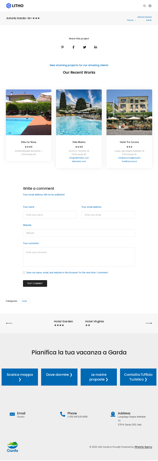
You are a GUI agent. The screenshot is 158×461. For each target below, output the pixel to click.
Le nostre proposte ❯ (98, 377)
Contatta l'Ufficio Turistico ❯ (138, 377)
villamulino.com (79, 161)
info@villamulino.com (79, 158)
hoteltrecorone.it (129, 161)
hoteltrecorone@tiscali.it (129, 158)
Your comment (31, 243)
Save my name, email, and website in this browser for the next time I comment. (67, 272)
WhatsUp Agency (143, 447)
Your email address (91, 207)
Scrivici (21, 416)
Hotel (24, 301)
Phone (72, 413)
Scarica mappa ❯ (20, 377)
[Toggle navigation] (150, 6)
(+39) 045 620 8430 (78, 416)
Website (27, 225)
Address (124, 413)
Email (22, 413)
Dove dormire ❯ (59, 374)
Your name (28, 207)
